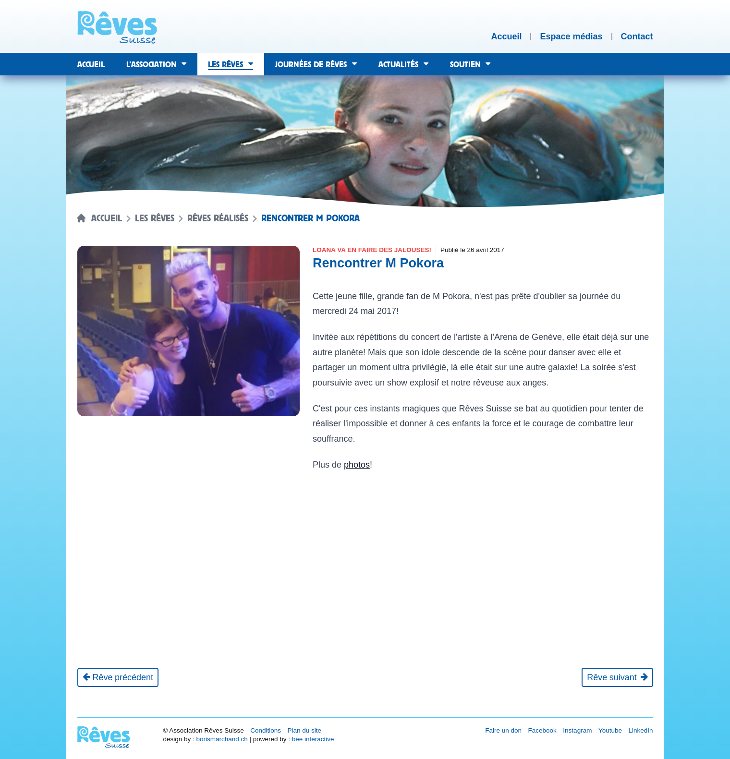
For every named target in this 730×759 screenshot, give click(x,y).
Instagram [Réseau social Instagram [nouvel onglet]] (577, 730)
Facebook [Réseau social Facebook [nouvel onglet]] (542, 730)
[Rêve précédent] (118, 677)
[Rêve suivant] (617, 677)
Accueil (106, 218)
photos (357, 465)
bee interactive (313, 739)
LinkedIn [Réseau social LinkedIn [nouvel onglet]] (640, 730)
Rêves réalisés (217, 218)
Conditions (265, 730)
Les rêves (154, 218)
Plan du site (304, 730)
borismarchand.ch (221, 739)
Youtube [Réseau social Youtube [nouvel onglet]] (610, 730)
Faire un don (503, 730)
